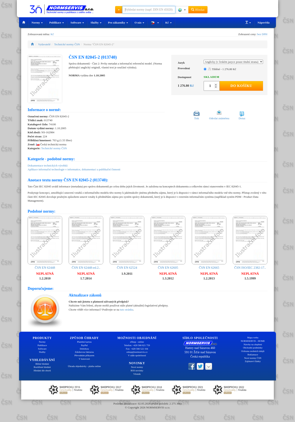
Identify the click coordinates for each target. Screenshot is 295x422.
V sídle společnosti (137, 355)
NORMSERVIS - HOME (253, 341)
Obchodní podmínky (253, 347)
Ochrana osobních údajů (252, 351)
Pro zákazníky (118, 22)
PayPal (84, 345)
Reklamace (252, 354)
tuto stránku (126, 309)
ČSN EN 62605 (168, 242)
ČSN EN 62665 (209, 242)
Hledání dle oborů (42, 370)
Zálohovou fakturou (84, 352)
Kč (168, 22)
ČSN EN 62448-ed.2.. (86, 242)
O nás (139, 22)
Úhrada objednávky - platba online (84, 366)
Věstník (137, 374)
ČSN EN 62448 (45, 242)
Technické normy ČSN (67, 44)
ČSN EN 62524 (127, 242)
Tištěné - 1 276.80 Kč (222, 69)
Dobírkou (84, 348)
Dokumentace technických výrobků (48, 165)
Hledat (198, 9)
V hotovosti (84, 359)
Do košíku (241, 86)
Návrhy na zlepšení (253, 344)
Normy (37, 22)
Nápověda (263, 22)
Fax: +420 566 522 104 (137, 348)
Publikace (56, 22)
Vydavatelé (44, 44)
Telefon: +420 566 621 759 (137, 345)
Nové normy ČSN (252, 358)
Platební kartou (84, 341)
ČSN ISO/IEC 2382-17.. (250, 242)
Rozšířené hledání (42, 367)
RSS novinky (137, 370)
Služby (96, 22)
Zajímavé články (253, 361)
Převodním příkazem (84, 355)
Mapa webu (253, 337)
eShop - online (137, 341)
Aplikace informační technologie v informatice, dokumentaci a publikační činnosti (74, 169)
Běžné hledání (42, 363)
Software (77, 22)
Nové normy (137, 367)
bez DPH (262, 34)
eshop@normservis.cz (137, 352)
